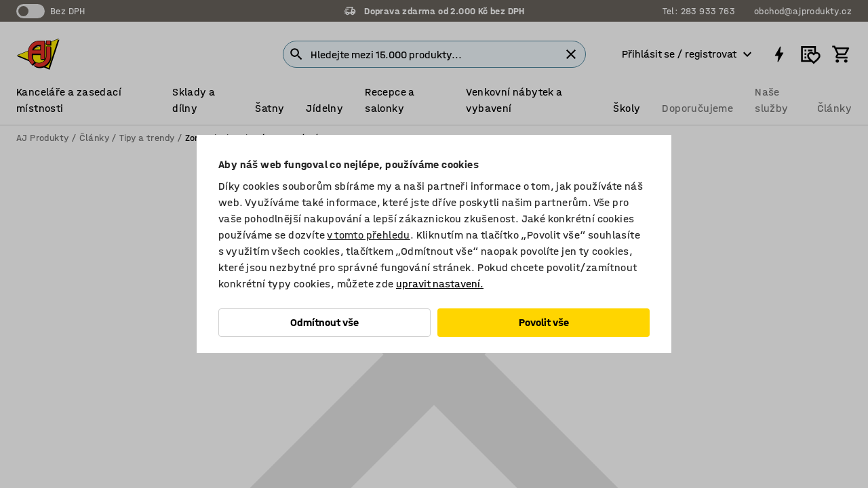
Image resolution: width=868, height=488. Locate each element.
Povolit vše (544, 322)
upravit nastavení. (440, 283)
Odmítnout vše (324, 322)
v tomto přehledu (368, 234)
